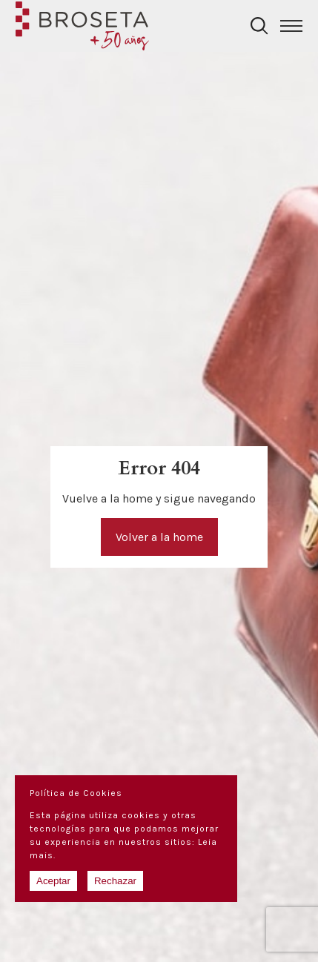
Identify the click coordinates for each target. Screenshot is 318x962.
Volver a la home (159, 537)
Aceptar (53, 880)
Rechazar (115, 880)
